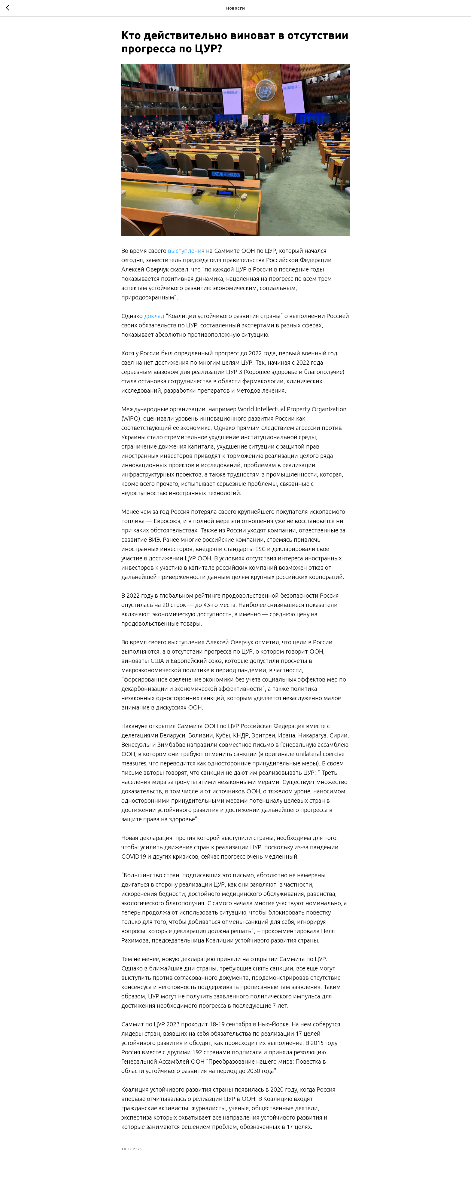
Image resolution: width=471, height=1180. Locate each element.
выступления (186, 250)
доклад (154, 315)
